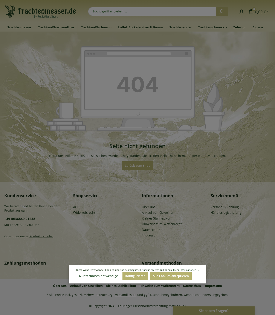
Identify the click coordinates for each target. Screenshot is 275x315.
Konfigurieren (135, 276)
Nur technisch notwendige (98, 276)
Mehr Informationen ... (186, 269)
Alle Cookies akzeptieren (171, 276)
